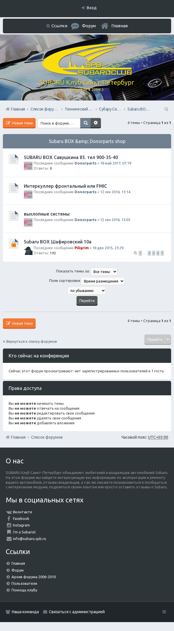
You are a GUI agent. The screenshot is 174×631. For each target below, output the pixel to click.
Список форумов (47, 437)
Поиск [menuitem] (166, 109)
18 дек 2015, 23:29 (107, 248)
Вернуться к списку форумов (31, 341)
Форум (18, 570)
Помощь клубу (24, 590)
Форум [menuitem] (89, 25)
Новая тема (22, 123)
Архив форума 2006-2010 (34, 577)
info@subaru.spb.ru (29, 539)
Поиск (85, 123)
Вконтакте (22, 512)
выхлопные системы (47, 213)
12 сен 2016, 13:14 (115, 192)
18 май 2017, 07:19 (115, 163)
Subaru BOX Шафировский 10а (57, 241)
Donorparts (85, 163)
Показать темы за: (86, 272)
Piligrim (81, 248)
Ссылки (59, 25)
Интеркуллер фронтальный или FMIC (65, 186)
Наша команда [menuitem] (25, 611)
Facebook (21, 518)
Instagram (21, 525)
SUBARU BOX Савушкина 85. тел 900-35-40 (71, 157)
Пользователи (24, 583)
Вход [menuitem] (92, 7)
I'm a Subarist (24, 532)
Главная (119, 25)
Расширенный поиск (96, 123)
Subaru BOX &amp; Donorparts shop (87, 141)
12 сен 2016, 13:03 (115, 220)
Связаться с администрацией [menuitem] (77, 611)
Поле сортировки (87, 281)
